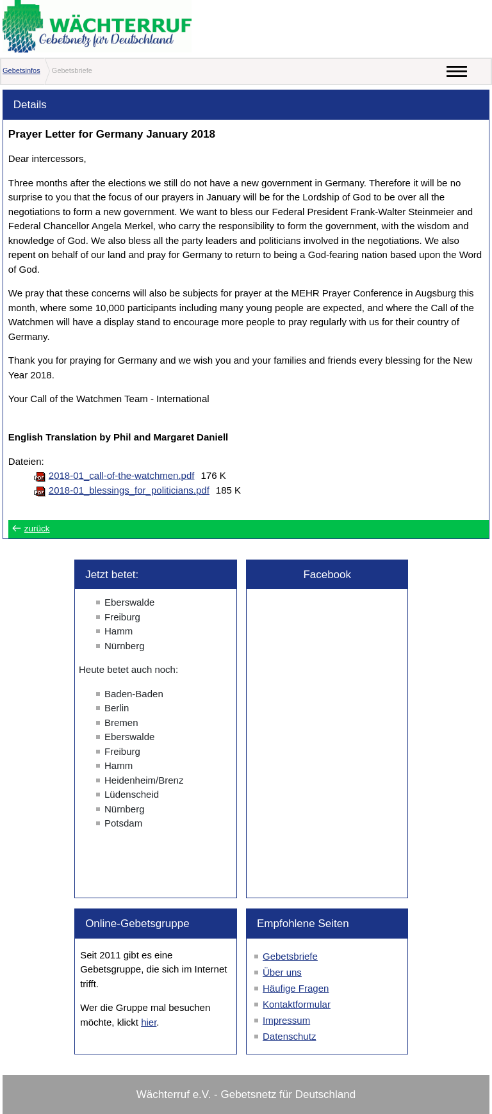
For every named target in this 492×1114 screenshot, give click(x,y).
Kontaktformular (297, 1004)
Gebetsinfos (21, 70)
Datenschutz (289, 1036)
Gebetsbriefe (290, 956)
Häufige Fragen (296, 988)
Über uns (282, 972)
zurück (37, 528)
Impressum (286, 1020)
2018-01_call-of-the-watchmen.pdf (122, 475)
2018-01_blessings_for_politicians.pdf (129, 490)
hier (148, 1022)
